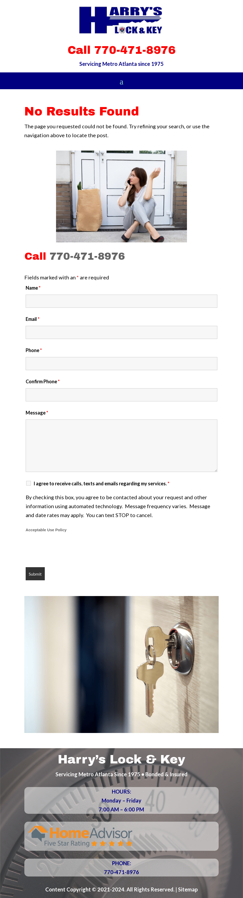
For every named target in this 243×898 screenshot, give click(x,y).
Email (33, 319)
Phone (34, 350)
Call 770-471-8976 (121, 50)
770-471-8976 (87, 256)
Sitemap (188, 889)
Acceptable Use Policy (46, 530)
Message (37, 413)
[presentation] (65, 550)
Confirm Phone (43, 381)
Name (33, 288)
